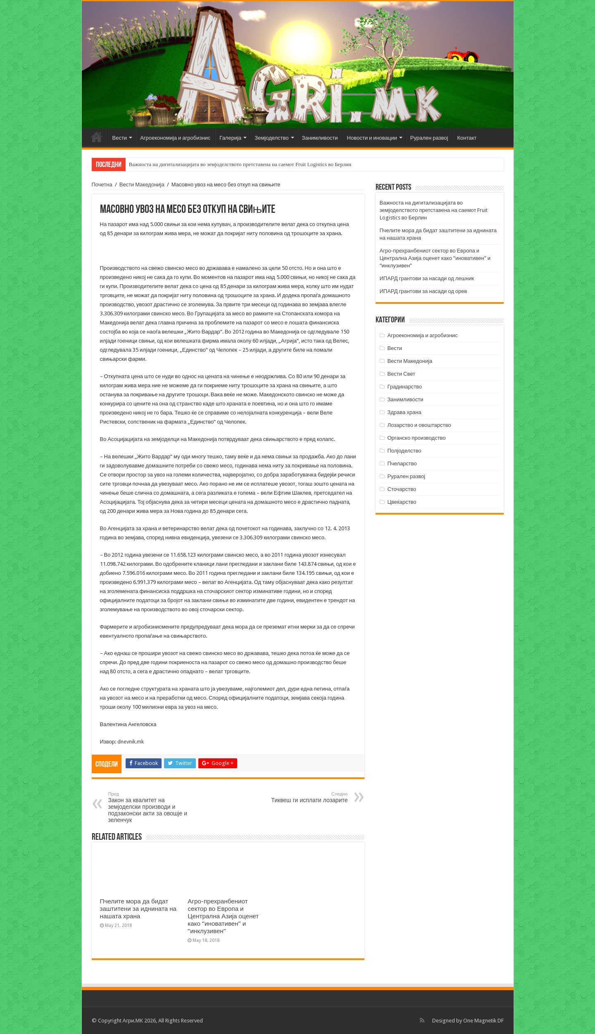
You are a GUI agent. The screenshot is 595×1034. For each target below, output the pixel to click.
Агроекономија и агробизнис (175, 138)
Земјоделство (271, 138)
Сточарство (401, 489)
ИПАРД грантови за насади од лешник (427, 278)
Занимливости (320, 138)
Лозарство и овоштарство (419, 425)
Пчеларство (401, 463)
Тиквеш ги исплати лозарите (305, 797)
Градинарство (404, 387)
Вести (119, 138)
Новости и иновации (372, 138)
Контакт (466, 138)
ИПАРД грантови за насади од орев (423, 291)
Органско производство (416, 438)
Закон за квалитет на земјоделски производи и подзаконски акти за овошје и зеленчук (150, 807)
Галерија (230, 138)
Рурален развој (429, 138)
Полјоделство (404, 451)
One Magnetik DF (483, 1020)
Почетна (96, 136)
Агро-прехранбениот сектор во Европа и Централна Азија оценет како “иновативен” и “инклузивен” (223, 916)
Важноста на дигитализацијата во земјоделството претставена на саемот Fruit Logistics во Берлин (240, 164)
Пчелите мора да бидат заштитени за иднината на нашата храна (138, 909)
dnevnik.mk (130, 742)
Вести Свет (401, 374)
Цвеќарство (401, 502)
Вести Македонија (141, 184)
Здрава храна (404, 412)
